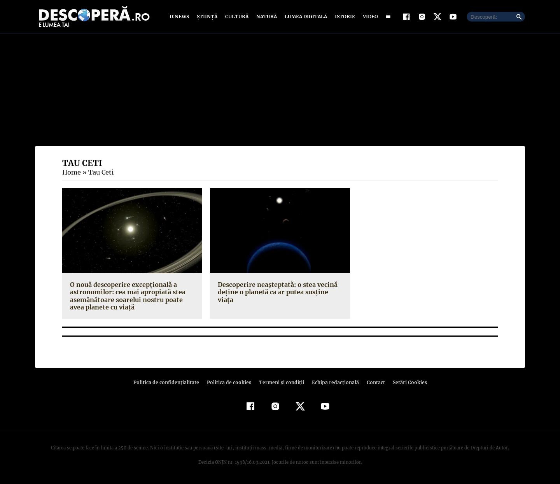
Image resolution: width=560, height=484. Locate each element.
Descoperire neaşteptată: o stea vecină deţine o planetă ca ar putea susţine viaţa (280, 288)
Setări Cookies (405, 382)
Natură (266, 16)
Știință (207, 16)
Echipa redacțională (333, 382)
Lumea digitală (305, 16)
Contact (373, 382)
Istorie (343, 16)
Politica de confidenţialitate (169, 382)
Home (71, 172)
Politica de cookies (230, 382)
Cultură (236, 16)
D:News (180, 16)
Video (368, 16)
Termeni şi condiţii (280, 382)
